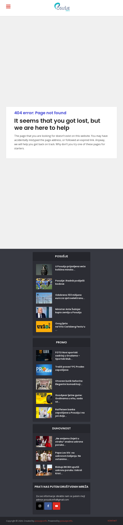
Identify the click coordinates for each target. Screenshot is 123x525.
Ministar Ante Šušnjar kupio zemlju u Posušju (68, 311)
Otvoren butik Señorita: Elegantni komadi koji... (69, 382)
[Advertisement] (61, 61)
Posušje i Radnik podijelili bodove (70, 282)
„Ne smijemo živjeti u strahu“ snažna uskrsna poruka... (69, 441)
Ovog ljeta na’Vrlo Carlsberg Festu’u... (70, 326)
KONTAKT (112, 520)
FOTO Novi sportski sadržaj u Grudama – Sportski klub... (67, 355)
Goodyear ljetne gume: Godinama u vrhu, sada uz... (69, 398)
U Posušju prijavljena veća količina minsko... (70, 268)
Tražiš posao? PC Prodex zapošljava (69, 368)
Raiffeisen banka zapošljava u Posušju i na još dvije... (70, 413)
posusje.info (41, 520)
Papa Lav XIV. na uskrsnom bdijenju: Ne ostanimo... (68, 456)
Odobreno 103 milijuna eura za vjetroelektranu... (70, 296)
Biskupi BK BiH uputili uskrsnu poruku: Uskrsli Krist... (68, 470)
